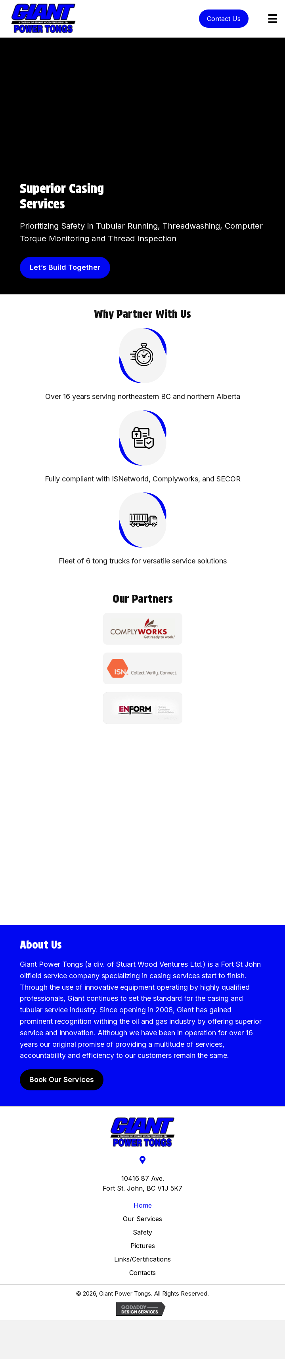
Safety (142, 1232)
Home (143, 1205)
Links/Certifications (142, 1259)
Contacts (142, 1273)
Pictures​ (142, 1246)
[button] (224, 19)
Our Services (142, 1219)
